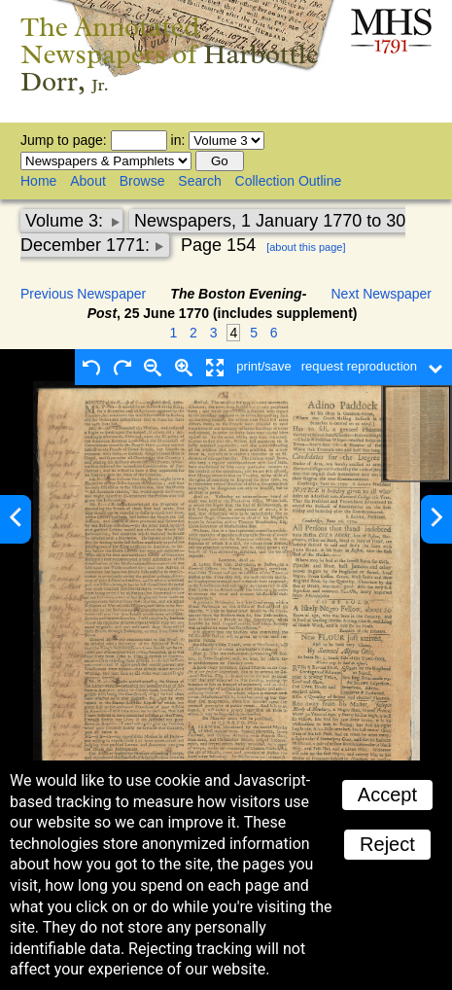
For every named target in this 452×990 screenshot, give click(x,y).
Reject (387, 844)
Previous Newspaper (83, 293)
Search (199, 181)
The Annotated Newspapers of (169, 54)
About (88, 181)
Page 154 (218, 245)
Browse (142, 181)
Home (38, 181)
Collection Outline (288, 181)
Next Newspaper (382, 293)
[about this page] (305, 247)
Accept (387, 794)
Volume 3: (66, 220)
